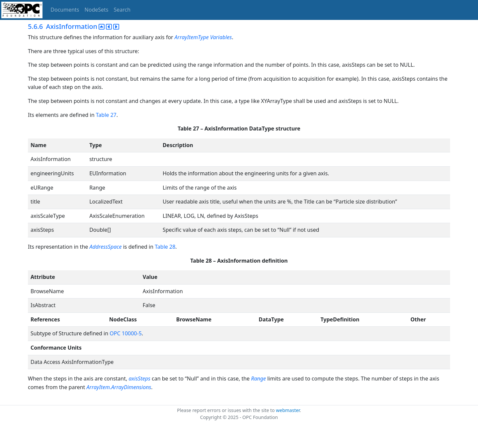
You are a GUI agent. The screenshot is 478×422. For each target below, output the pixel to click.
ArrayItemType (192, 37)
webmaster (288, 410)
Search (122, 9)
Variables (221, 37)
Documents (64, 9)
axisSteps (139, 378)
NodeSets (97, 9)
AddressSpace (105, 246)
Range (258, 378)
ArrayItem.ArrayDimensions (119, 387)
